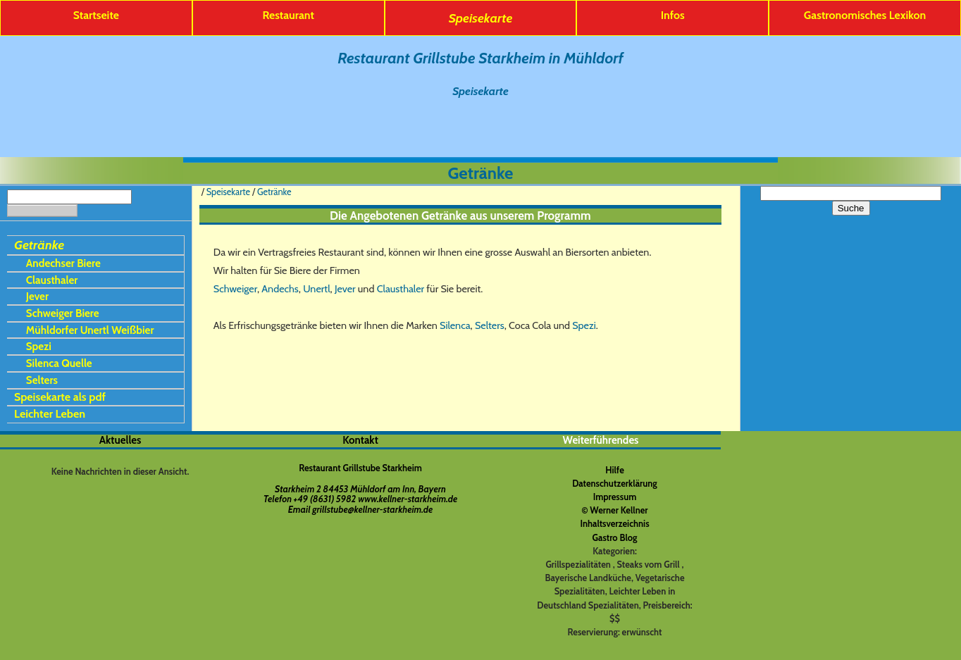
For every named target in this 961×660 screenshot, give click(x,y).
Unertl (316, 288)
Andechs (280, 288)
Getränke (39, 245)
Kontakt (360, 440)
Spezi (38, 346)
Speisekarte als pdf (60, 397)
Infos (673, 15)
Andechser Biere (63, 263)
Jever (37, 296)
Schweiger (235, 288)
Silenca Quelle (59, 363)
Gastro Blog (615, 538)
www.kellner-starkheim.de (407, 499)
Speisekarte (481, 18)
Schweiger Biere (62, 313)
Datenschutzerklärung (614, 483)
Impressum (615, 497)
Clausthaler (52, 280)
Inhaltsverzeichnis (614, 523)
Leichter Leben (49, 414)
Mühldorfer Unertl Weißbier (90, 330)
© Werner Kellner (614, 510)
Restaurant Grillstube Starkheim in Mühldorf (480, 58)
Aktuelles (120, 440)
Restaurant (288, 15)
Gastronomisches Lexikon (865, 15)
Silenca (455, 325)
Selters (42, 380)
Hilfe (614, 470)
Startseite (96, 15)
